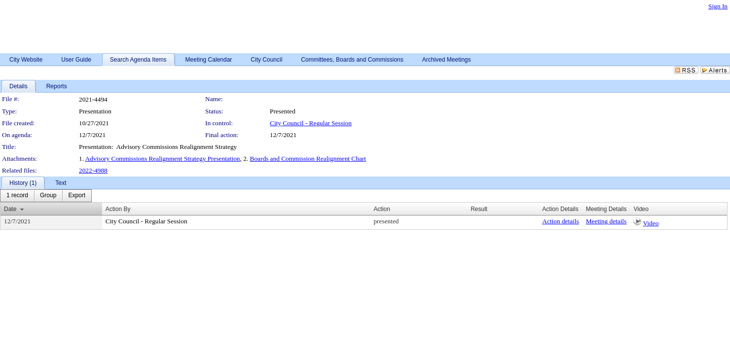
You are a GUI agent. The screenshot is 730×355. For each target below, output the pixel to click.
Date (10, 209)
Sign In (718, 6)
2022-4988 (93, 170)
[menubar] (46, 195)
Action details (560, 221)
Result (479, 209)
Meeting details (606, 221)
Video (651, 223)
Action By (118, 209)
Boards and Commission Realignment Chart (308, 158)
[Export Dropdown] (76, 196)
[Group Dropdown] (48, 196)
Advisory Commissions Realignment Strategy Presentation (162, 158)
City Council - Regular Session (311, 123)
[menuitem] (17, 196)
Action (381, 209)
